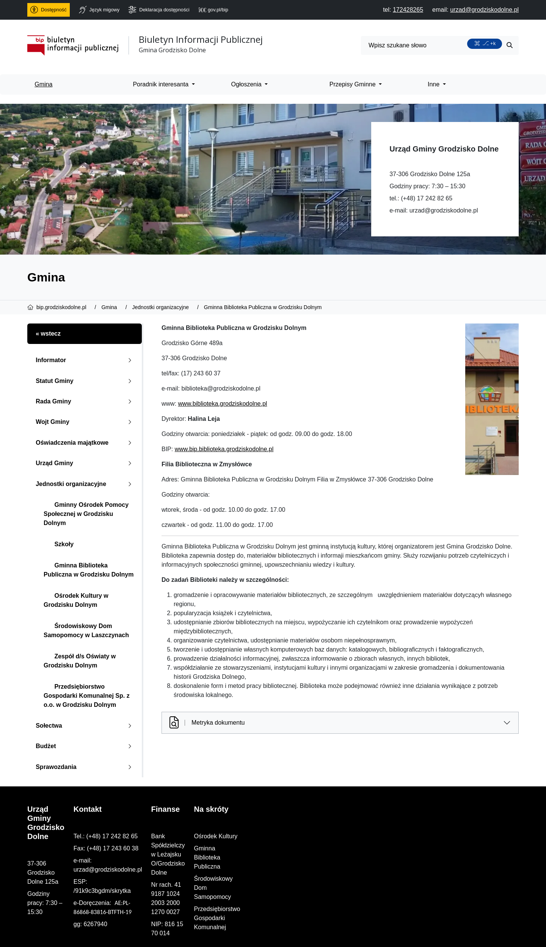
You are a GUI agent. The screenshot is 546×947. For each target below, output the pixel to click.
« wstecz (48, 333)
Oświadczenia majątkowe (85, 442)
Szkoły (59, 544)
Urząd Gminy (85, 463)
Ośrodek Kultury (424, 836)
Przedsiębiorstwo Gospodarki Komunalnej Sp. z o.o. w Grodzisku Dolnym (87, 695)
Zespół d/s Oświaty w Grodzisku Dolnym (80, 661)
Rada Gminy (85, 401)
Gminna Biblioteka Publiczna (441, 848)
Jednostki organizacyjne (85, 484)
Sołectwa (85, 725)
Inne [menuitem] (434, 84)
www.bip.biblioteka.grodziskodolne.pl (224, 449)
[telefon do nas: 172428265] (408, 9)
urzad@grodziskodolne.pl (444, 210)
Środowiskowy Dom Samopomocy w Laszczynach (86, 630)
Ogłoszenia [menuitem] (247, 84)
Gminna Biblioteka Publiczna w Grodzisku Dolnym (88, 570)
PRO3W (197, 934)
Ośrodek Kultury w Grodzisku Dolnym (76, 600)
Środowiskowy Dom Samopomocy (449, 860)
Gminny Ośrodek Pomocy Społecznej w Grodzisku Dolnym (86, 514)
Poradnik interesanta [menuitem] (161, 84)
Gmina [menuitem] (43, 84)
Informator (85, 360)
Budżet (85, 746)
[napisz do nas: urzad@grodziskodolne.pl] (484, 9)
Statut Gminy (85, 381)
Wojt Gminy (85, 422)
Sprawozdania (85, 767)
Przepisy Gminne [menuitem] (353, 84)
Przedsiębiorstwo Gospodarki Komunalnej (459, 872)
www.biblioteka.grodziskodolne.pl (222, 403)
